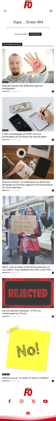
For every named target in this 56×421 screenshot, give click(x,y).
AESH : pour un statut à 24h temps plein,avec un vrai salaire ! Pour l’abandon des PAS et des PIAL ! (27, 268)
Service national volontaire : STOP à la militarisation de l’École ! (21, 312)
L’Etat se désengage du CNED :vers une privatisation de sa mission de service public (24, 135)
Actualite (5, 82)
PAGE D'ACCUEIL (35, 34)
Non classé (6, 374)
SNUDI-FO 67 (6, 91)
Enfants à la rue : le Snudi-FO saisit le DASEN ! (25, 378)
